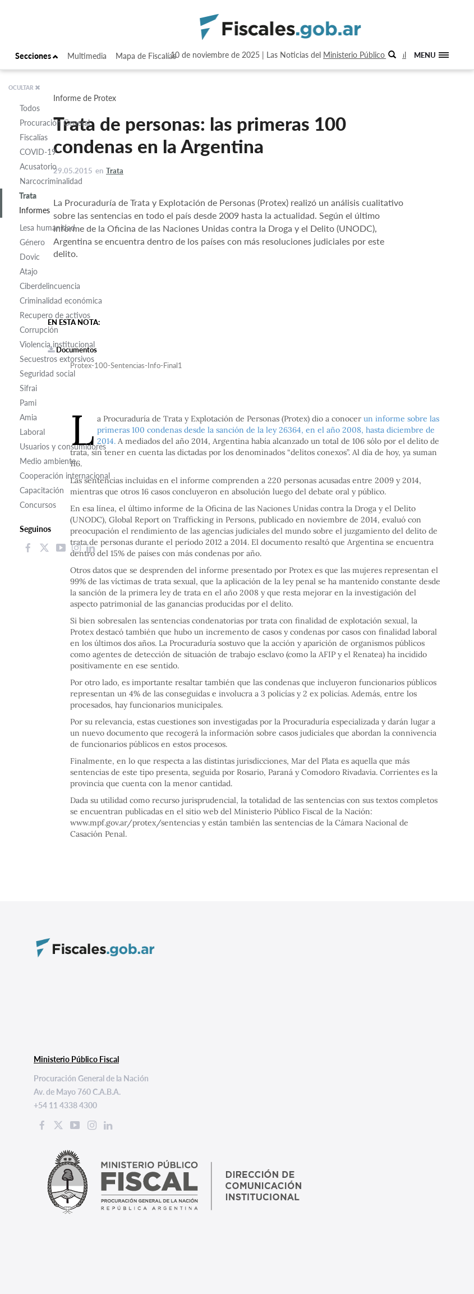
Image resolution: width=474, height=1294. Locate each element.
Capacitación (42, 490)
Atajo (29, 271)
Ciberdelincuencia (50, 286)
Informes (34, 210)
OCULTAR (24, 87)
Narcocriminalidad (51, 181)
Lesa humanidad (47, 227)
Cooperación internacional (65, 475)
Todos (30, 108)
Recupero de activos (55, 315)
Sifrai (28, 388)
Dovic (30, 256)
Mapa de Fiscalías (146, 56)
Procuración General (55, 122)
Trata (27, 195)
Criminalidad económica (61, 300)
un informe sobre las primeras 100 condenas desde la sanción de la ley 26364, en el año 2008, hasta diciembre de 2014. (268, 430)
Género (32, 242)
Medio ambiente (48, 461)
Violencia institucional (57, 344)
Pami (28, 402)
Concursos (38, 505)
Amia (28, 417)
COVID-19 (38, 152)
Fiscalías (34, 137)
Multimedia (87, 56)
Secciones (36, 56)
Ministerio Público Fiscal (364, 54)
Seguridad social (47, 373)
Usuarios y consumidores (63, 446)
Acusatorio (38, 166)
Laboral (32, 432)
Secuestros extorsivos (57, 359)
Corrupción (39, 329)
